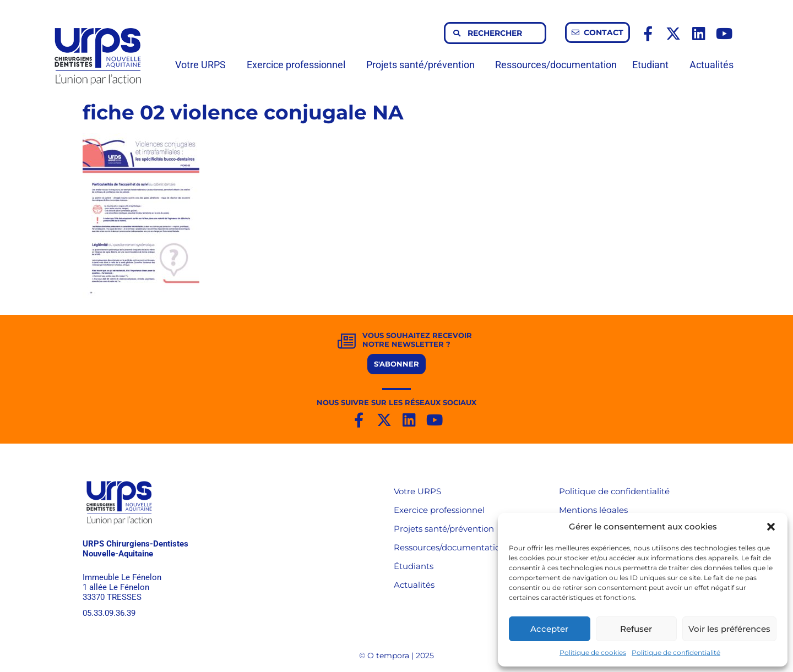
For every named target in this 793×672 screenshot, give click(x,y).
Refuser (636, 629)
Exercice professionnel (299, 64)
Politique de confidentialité (676, 652)
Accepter (549, 629)
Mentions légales (593, 510)
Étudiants (413, 566)
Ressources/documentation (556, 64)
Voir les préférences (729, 629)
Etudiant (653, 64)
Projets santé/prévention (423, 64)
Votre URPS (203, 64)
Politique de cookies (593, 652)
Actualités (711, 64)
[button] (770, 526)
